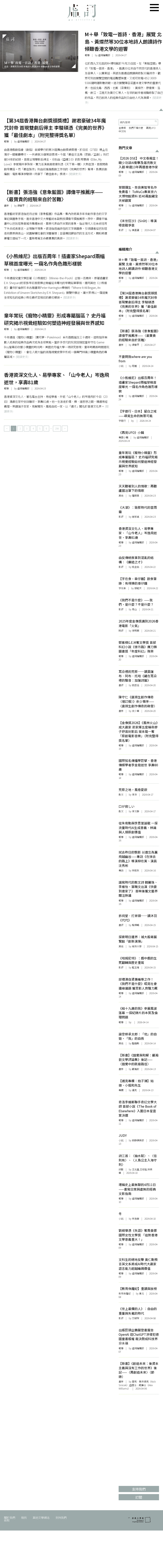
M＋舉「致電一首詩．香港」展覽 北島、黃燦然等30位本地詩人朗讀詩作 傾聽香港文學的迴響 (123, 41)
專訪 (121, 870)
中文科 (122, 131)
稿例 (24, 1517)
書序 (6, 205)
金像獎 (122, 128)
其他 (121, 495)
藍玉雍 (135, 967)
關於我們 (9, 1517)
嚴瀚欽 (135, 1069)
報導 (87, 55)
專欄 (121, 1090)
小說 (121, 366)
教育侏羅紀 (125, 1293)
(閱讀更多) (75, 174)
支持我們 (60, 1517)
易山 (134, 609)
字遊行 (122, 420)
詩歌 (121, 1169)
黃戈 (141, 1293)
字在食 (122, 588)
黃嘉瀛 (135, 230)
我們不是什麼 (136, 128)
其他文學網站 (41, 1517)
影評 (121, 230)
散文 (121, 794)
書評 (121, 685)
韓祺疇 (135, 925)
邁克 (134, 1090)
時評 (121, 630)
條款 (7, 1520)
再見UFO (151, 128)
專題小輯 (123, 437)
